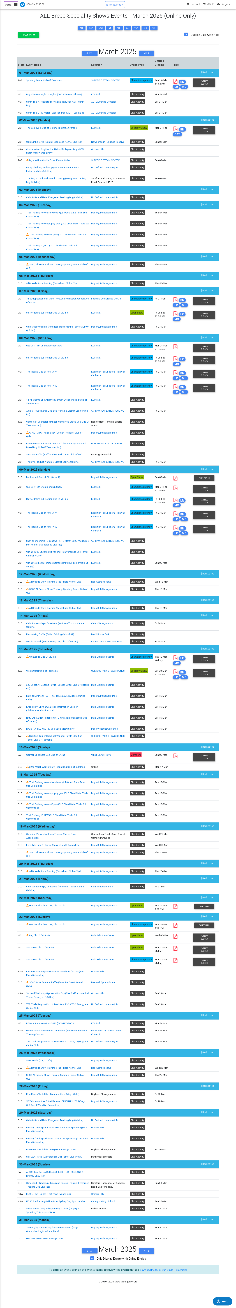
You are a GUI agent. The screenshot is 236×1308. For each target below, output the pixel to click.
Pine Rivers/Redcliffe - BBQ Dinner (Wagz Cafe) (51, 1163)
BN (183, 85)
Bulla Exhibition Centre (104, 670)
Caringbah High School (104, 1215)
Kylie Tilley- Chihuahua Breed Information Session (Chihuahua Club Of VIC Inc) (52, 722)
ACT (91, 31)
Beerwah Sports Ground (104, 996)
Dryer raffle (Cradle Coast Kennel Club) (50, 167)
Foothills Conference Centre (107, 305)
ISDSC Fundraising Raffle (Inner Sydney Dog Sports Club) (56, 1215)
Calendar (28, 38)
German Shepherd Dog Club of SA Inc (46, 768)
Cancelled (204, 920)
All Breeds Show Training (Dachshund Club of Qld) (53, 290)
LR (176, 90)
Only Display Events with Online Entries (121, 1272)
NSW (101, 31)
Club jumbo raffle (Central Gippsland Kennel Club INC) (55, 149)
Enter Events (113, 6)
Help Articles (184, 1283)
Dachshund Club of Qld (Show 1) (43, 489)
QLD (119, 31)
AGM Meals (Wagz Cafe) (39, 1074)
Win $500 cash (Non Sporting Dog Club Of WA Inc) (53, 655)
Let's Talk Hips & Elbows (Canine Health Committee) (54, 858)
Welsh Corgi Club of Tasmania (42, 684)
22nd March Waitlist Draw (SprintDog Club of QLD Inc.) (58, 780)
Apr (146, 56)
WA (153, 31)
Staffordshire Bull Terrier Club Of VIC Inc (47, 320)
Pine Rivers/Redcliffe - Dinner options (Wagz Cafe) (53, 1107)
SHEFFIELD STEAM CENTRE (106, 83)
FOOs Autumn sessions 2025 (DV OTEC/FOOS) (51, 1037)
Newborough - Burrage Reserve (108, 149)
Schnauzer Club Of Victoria (40, 961)
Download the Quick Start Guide (155, 1283)
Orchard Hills (98, 156)
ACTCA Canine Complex (105, 105)
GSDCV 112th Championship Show (44, 499)
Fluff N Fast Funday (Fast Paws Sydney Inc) (49, 1207)
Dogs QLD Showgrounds (105, 219)
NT (109, 31)
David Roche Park (101, 647)
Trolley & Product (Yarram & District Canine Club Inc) (54, 470)
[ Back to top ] (208, 75)
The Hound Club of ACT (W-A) (42, 394)
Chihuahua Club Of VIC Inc (43, 670)
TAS (136, 31)
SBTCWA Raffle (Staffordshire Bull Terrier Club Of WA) (55, 463)
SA (127, 31)
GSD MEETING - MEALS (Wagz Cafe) (45, 1252)
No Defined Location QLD (105, 174)
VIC (145, 31)
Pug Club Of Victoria (40, 949)
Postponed (204, 490)
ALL (81, 31)
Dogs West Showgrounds (105, 742)
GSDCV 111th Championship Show (44, 353)
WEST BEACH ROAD (102, 768)
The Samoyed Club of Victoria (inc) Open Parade (52, 134)
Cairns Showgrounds (103, 636)
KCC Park (97, 97)
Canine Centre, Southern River (108, 655)
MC (184, 90)
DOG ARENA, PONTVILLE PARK (108, 452)
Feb (90, 56)
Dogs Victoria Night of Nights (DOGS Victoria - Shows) (55, 97)
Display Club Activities (205, 38)
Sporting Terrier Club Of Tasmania (44, 83)
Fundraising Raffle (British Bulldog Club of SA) (50, 647)
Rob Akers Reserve (102, 595)
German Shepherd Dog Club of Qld (47, 919)
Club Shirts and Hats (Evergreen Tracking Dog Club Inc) (55, 204)
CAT (178, 141)
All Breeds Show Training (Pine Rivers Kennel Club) (56, 595)
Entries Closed (204, 85)
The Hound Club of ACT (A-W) (42, 379)
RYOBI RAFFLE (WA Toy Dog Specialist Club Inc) (51, 742)
